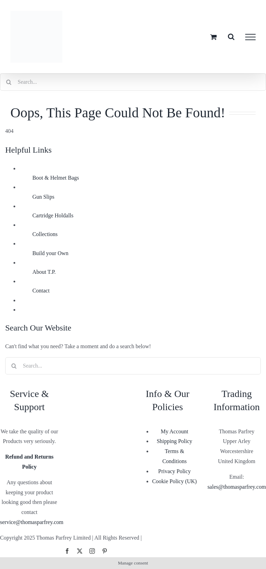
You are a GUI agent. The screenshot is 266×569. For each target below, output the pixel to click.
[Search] (8, 82)
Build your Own (50, 253)
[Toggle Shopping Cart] (213, 36)
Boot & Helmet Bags (55, 178)
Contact (41, 290)
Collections (44, 234)
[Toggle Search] (231, 36)
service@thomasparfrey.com (31, 522)
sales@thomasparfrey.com (236, 487)
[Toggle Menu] (250, 37)
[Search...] (133, 82)
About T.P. (43, 272)
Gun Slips (43, 197)
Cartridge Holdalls (52, 215)
